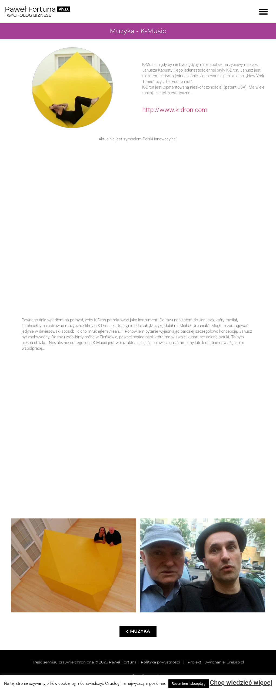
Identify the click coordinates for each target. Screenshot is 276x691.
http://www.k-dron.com (174, 110)
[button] (264, 11)
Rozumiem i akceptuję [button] (188, 684)
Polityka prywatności (160, 662)
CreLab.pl (235, 662)
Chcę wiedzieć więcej (241, 682)
